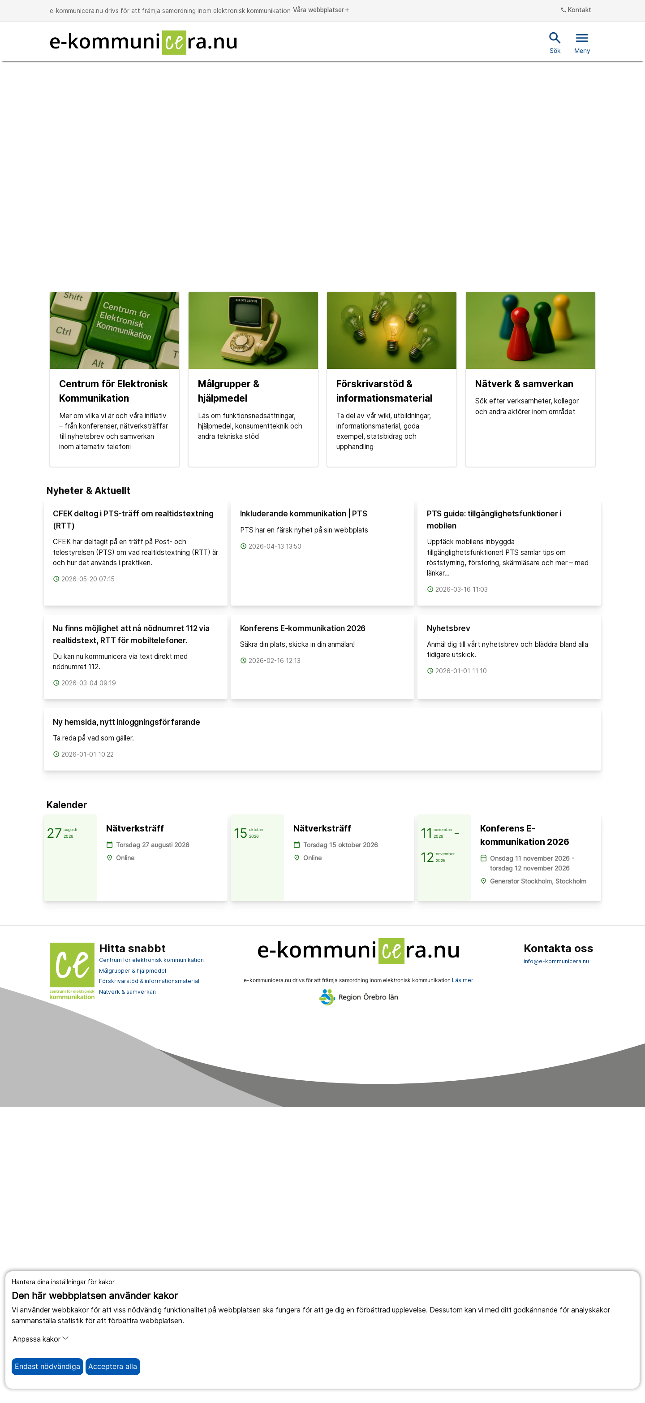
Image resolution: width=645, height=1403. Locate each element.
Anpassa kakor (41, 1338)
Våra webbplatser (321, 10)
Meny (582, 42)
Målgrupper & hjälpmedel (132, 1266)
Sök (555, 42)
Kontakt (576, 10)
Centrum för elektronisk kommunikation (151, 1255)
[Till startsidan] (143, 42)
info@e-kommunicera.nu (556, 1257)
